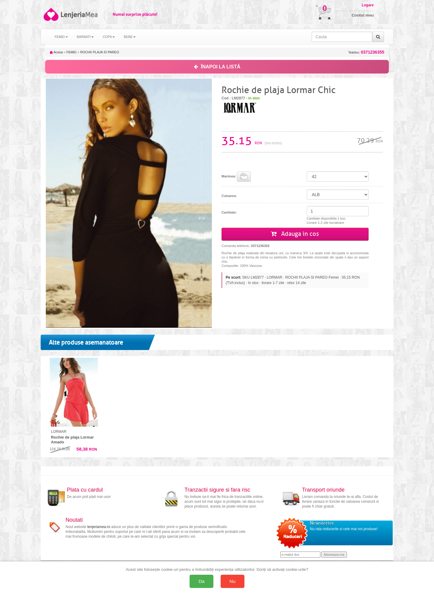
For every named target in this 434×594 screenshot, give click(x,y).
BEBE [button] (130, 37)
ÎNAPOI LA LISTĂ (217, 66)
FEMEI (71, 52)
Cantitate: (229, 212)
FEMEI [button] (61, 37)
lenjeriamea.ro (98, 527)
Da (202, 581)
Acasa (56, 52)
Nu (233, 581)
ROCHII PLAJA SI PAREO (99, 52)
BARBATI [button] (85, 37)
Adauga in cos (295, 234)
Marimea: (236, 176)
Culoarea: (229, 196)
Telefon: (366, 52)
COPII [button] (109, 37)
